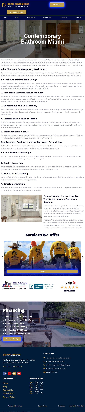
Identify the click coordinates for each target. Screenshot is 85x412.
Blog (4, 386)
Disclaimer (61, 402)
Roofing (17, 17)
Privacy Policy (8, 394)
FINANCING (7, 391)
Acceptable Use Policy (76, 402)
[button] (2, 257)
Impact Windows (31, 17)
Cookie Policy (42, 402)
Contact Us (7, 388)
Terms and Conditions (15, 402)
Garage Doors (63, 17)
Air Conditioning (47, 17)
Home (5, 17)
